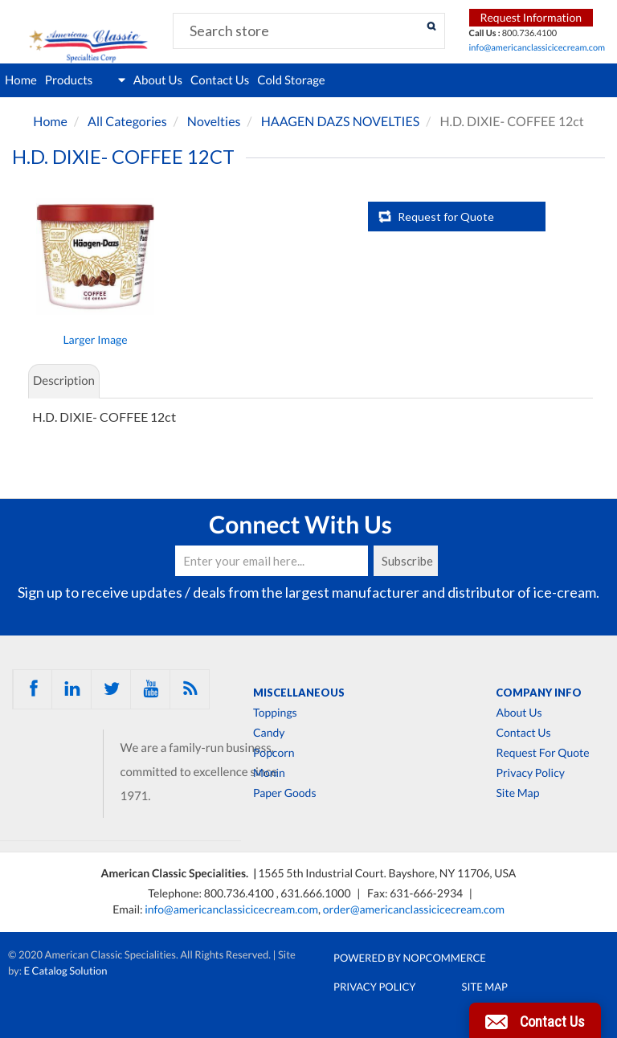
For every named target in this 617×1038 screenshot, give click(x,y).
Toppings (275, 712)
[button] (535, 1020)
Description (64, 381)
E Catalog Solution (66, 970)
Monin (269, 772)
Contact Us (219, 80)
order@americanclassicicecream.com (414, 909)
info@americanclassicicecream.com (537, 48)
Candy (268, 732)
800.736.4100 (240, 893)
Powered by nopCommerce (409, 957)
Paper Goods (284, 793)
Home (21, 80)
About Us (157, 80)
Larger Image (95, 339)
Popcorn (274, 752)
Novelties (214, 121)
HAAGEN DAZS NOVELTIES (340, 121)
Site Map (517, 793)
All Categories (127, 121)
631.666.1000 (316, 893)
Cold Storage (291, 80)
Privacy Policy (530, 772)
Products (85, 80)
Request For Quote (542, 752)
